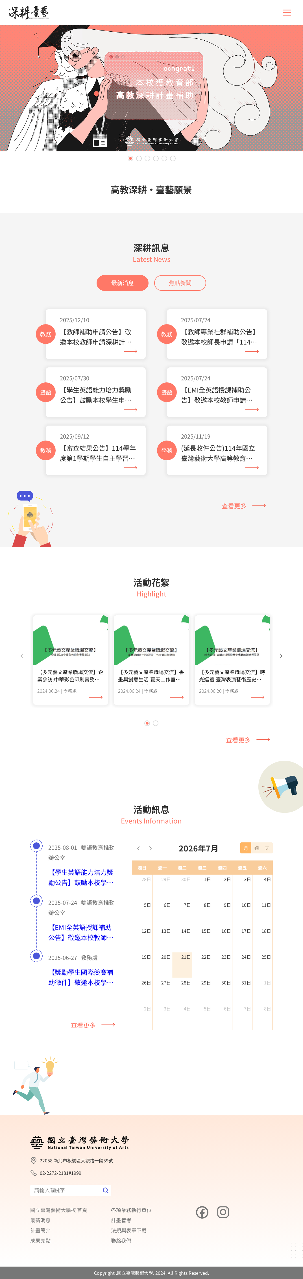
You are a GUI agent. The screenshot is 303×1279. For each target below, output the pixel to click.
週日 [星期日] (142, 873)
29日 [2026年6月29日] (166, 884)
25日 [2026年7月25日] (266, 962)
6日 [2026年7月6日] (167, 910)
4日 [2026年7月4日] (267, 884)
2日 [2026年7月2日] (227, 884)
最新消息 (122, 288)
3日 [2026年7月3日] (247, 884)
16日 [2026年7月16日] (226, 936)
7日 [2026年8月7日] (247, 1014)
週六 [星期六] (262, 873)
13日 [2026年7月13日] (166, 936)
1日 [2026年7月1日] (207, 884)
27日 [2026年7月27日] (166, 988)
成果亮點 (40, 1240)
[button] (130, 158)
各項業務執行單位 (131, 1209)
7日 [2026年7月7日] (187, 910)
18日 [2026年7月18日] (266, 936)
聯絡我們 (121, 1240)
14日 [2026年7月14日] (186, 936)
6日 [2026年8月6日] (227, 1014)
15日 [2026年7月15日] (206, 936)
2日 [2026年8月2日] (147, 1014)
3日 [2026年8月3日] (167, 1014)
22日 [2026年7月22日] (206, 962)
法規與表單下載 (129, 1230)
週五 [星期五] (242, 873)
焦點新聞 (180, 288)
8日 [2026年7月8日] (207, 910)
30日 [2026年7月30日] (226, 988)
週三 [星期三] (202, 873)
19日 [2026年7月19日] (146, 962)
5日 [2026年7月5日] (147, 910)
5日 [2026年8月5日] (207, 1014)
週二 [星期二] (182, 873)
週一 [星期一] (162, 873)
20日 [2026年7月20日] (166, 962)
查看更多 (244, 511)
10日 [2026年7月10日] (246, 910)
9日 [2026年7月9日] (227, 910)
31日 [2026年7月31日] (246, 988)
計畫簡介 (40, 1230)
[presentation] (22, 660)
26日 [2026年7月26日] (146, 988)
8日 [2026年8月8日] (267, 1014)
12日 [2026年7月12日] (146, 936)
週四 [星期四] (222, 873)
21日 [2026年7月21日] (186, 962)
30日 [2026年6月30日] (186, 884)
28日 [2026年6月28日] (146, 884)
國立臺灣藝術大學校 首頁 (58, 1209)
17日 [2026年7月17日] (246, 936)
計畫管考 (121, 1220)
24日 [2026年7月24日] (246, 962)
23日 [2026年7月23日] (226, 962)
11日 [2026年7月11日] (266, 910)
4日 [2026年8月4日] (187, 1014)
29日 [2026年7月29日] (206, 988)
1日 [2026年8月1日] (267, 988)
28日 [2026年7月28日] (186, 988)
